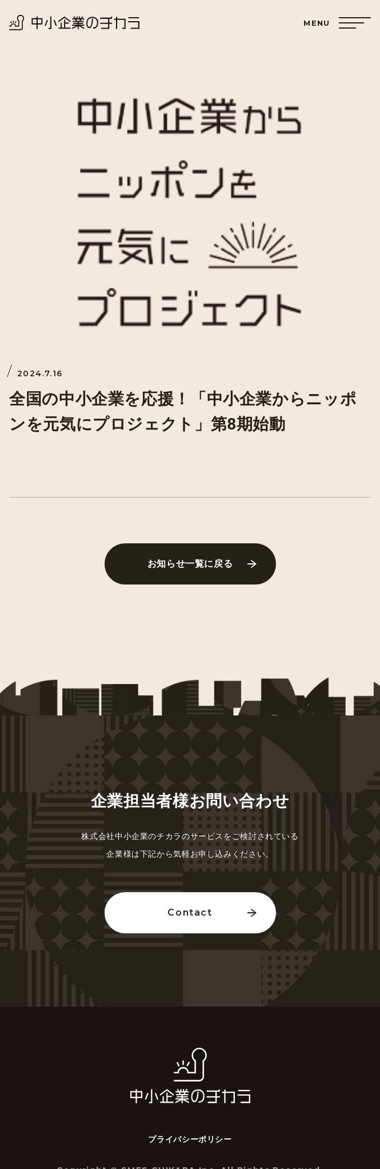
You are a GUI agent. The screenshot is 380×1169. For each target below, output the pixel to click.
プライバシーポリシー (189, 1139)
